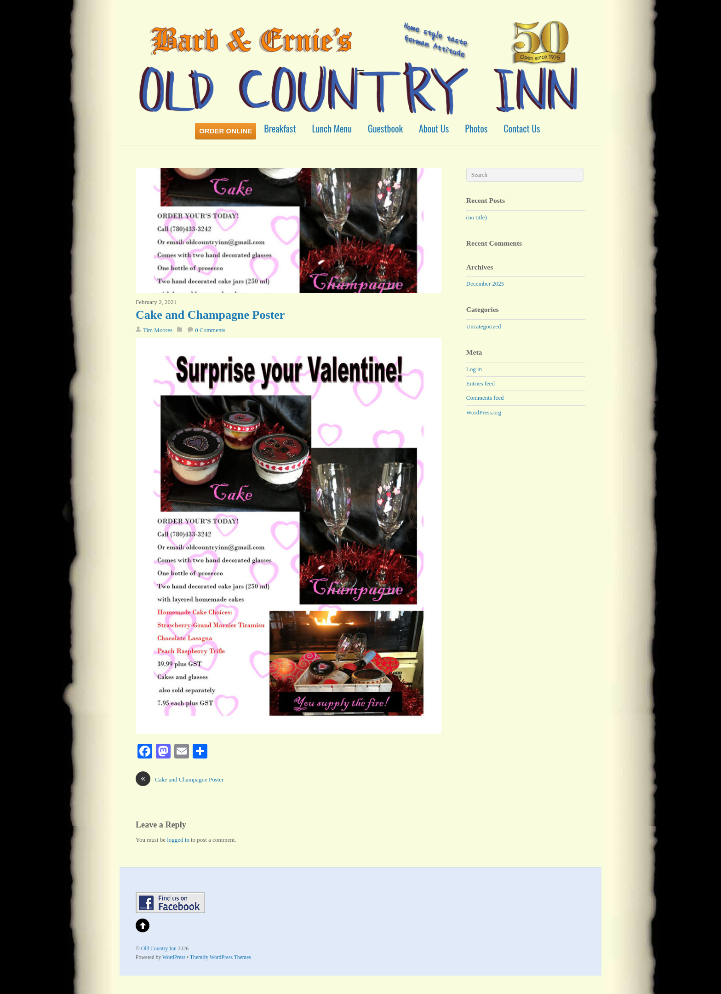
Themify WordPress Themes (220, 957)
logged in (178, 839)
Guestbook (385, 128)
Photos (476, 128)
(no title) (476, 217)
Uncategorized (483, 326)
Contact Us (522, 128)
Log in (474, 369)
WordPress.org (483, 412)
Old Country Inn (159, 949)
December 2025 (485, 283)
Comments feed (485, 397)
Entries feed (480, 383)
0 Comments (210, 330)
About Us (434, 128)
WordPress (173, 957)
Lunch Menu (332, 128)
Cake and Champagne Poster (210, 315)
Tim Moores (157, 330)
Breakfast (280, 128)
